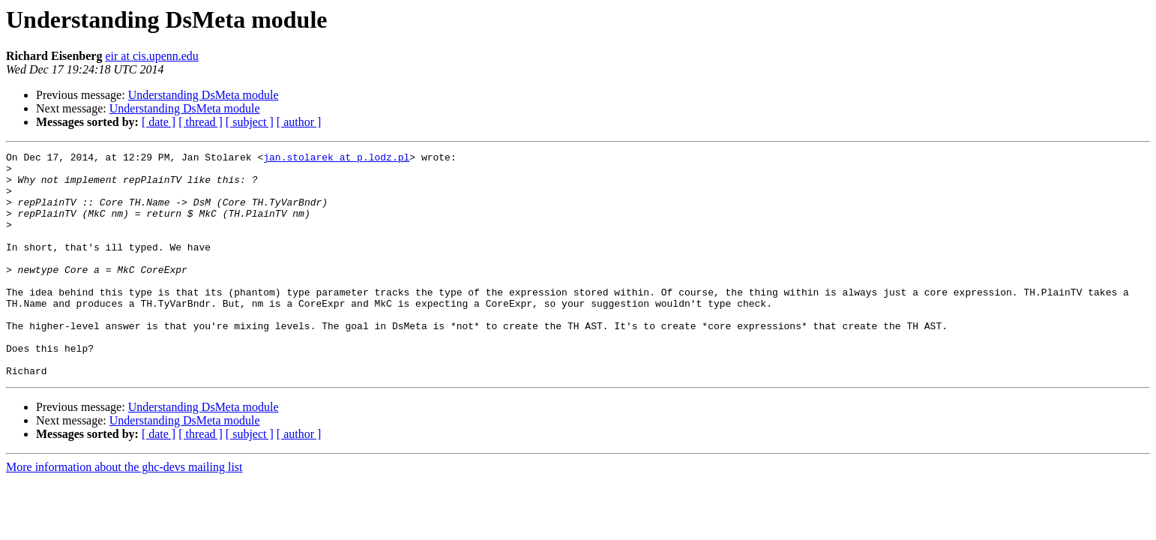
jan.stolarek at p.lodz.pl (336, 159)
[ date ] (158, 122)
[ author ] (299, 122)
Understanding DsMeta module (203, 94)
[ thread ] (200, 122)
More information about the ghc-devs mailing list (124, 512)
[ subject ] (250, 122)
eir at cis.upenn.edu (151, 56)
